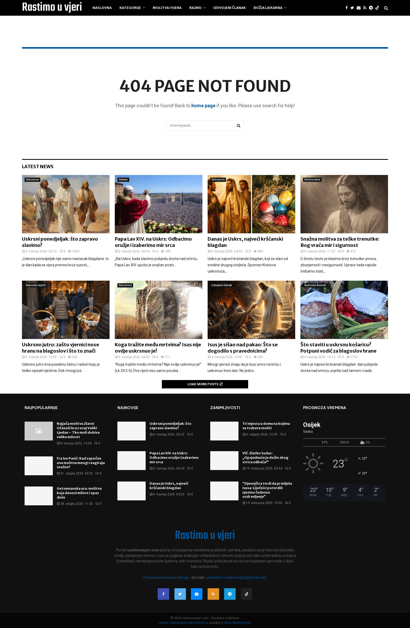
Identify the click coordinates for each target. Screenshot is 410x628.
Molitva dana (312, 179)
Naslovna (102, 7)
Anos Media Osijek (237, 623)
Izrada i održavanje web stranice (182, 623)
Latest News (38, 166)
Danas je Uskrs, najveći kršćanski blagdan (169, 485)
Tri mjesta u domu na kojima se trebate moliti (266, 425)
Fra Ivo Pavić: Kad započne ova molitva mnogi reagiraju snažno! (81, 462)
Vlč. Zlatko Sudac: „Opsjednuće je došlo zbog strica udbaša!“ (265, 457)
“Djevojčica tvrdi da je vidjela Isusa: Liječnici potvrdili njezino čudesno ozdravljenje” (267, 490)
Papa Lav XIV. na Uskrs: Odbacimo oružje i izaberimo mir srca (153, 242)
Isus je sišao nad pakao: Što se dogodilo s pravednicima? (243, 348)
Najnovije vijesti (36, 285)
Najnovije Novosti (315, 285)
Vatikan (123, 179)
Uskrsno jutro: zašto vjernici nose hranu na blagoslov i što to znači (60, 348)
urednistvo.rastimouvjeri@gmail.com (236, 577)
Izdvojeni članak (229, 7)
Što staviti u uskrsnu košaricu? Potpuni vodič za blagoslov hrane (338, 348)
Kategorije (130, 7)
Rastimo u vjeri (52, 8)
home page (203, 105)
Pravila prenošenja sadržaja (166, 577)
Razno (195, 7)
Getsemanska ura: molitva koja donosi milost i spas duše (79, 493)
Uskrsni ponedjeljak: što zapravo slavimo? (170, 425)
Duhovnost (32, 179)
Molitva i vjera (167, 7)
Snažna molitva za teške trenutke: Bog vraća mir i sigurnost (339, 242)
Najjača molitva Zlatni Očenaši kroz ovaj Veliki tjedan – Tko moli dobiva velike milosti (78, 430)
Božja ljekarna (268, 7)
